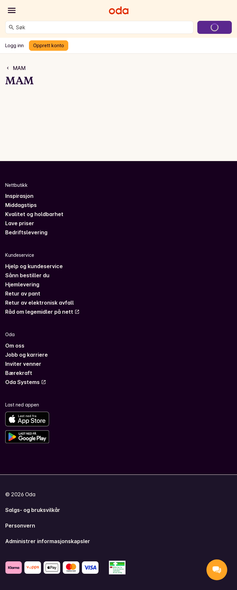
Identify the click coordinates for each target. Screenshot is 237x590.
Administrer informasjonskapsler (47, 541)
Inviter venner (23, 364)
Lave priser (19, 223)
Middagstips (21, 205)
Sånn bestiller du (27, 275)
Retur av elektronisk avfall (39, 302)
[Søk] (11, 27)
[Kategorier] (11, 10)
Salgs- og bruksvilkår (32, 510)
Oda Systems (25, 382)
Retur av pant (22, 293)
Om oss (14, 345)
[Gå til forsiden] (118, 10)
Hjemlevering (22, 284)
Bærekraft (18, 373)
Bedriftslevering (26, 232)
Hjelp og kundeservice (34, 266)
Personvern (20, 525)
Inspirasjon (19, 196)
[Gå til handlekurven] (214, 27)
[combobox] (103, 27)
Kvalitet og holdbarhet (34, 214)
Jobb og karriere (26, 354)
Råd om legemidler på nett (42, 312)
